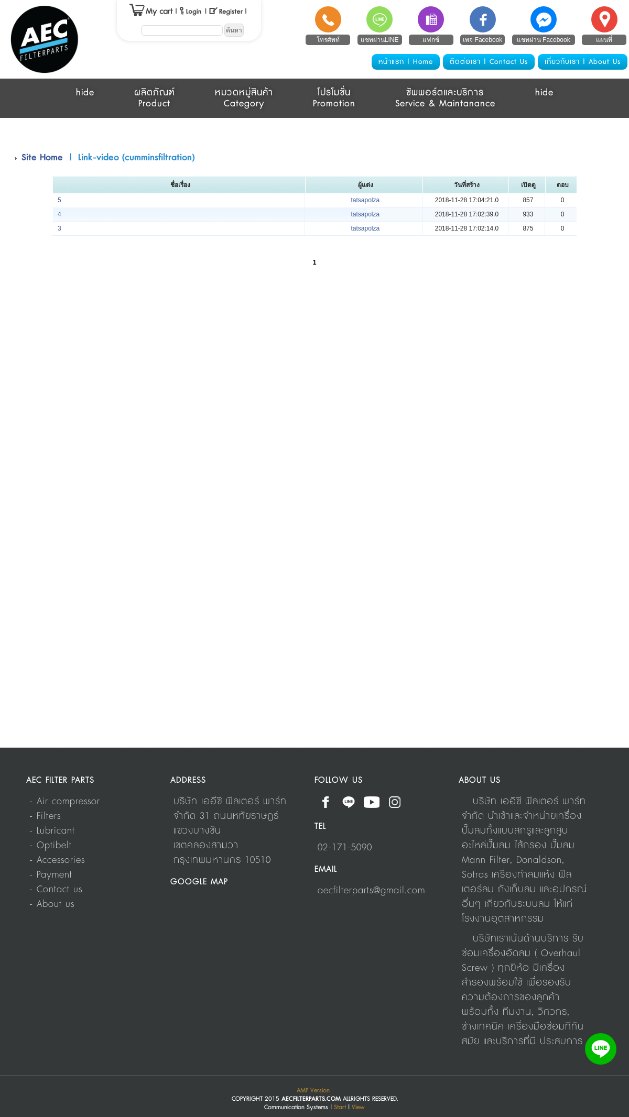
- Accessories (57, 860)
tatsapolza (365, 200)
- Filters (45, 816)
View (358, 1107)
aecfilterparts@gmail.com (371, 890)
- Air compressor (64, 801)
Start (340, 1107)
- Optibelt (50, 845)
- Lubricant (52, 831)
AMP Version (313, 1090)
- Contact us (55, 889)
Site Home (42, 157)
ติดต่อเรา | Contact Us (489, 62)
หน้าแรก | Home (405, 62)
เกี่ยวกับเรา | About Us (583, 62)
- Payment (50, 875)
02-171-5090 (345, 848)
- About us (51, 904)
